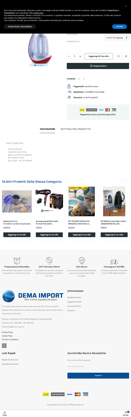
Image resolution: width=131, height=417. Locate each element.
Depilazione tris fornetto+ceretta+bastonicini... (16, 222)
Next (127, 181)
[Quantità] (74, 56)
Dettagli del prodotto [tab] (76, 129)
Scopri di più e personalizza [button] (20, 26)
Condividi (79, 79)
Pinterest (83, 79)
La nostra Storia (74, 306)
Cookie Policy (7, 336)
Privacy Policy (7, 332)
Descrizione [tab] (47, 129)
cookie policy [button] (38, 13)
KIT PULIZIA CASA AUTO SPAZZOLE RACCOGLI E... (79, 222)
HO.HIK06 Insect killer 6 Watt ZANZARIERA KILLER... (113, 222)
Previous (122, 181)
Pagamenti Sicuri (74, 302)
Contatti (71, 311)
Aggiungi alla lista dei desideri (118, 56)
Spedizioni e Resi (74, 297)
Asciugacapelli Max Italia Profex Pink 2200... (47, 222)
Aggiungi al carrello (99, 56)
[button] (126, 6)
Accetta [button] (119, 26)
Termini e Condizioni (10, 339)
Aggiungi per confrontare (126, 56)
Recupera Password (10, 364)
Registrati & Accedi (10, 360)
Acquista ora (98, 66)
